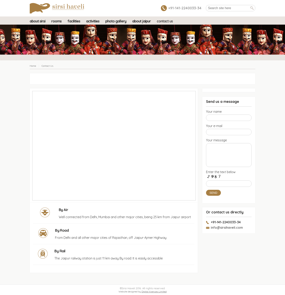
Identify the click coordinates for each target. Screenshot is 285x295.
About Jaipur (141, 21)
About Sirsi (37, 21)
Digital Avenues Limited (154, 291)
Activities (92, 21)
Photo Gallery (115, 21)
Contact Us (165, 21)
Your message (216, 140)
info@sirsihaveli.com (227, 227)
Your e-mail (214, 126)
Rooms (56, 21)
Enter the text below (221, 172)
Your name (214, 112)
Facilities (73, 21)
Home (33, 65)
